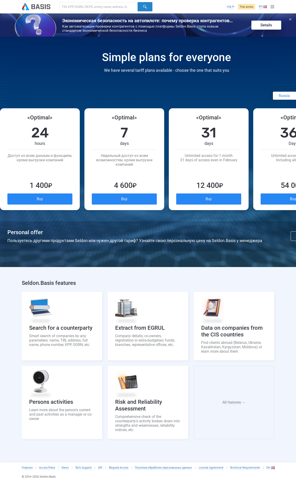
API (100, 468)
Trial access (246, 6)
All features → (234, 402)
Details (266, 25)
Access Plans (47, 468)
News (65, 468)
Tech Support (83, 468)
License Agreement (211, 468)
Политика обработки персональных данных (163, 468)
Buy (40, 199)
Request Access (118, 468)
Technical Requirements (245, 468)
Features (27, 468)
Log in (230, 6)
